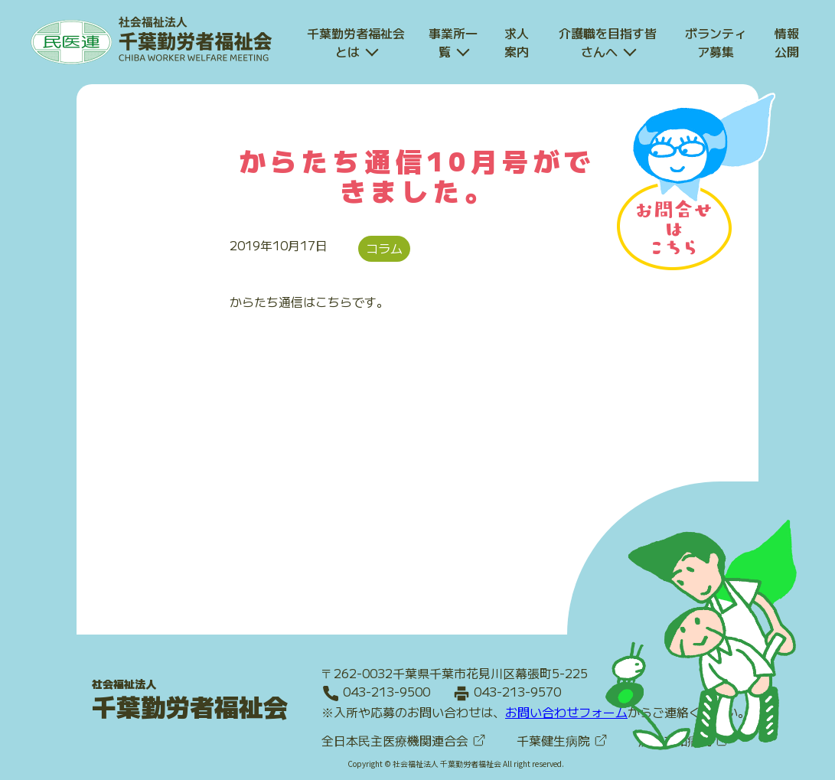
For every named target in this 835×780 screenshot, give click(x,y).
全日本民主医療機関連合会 (403, 739)
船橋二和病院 (683, 739)
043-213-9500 (386, 691)
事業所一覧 (453, 42)
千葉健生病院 (562, 739)
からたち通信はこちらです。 (309, 301)
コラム (384, 248)
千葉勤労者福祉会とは (356, 42)
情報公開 (787, 42)
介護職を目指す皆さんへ (608, 42)
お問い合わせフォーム (566, 711)
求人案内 (516, 42)
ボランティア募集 (715, 42)
